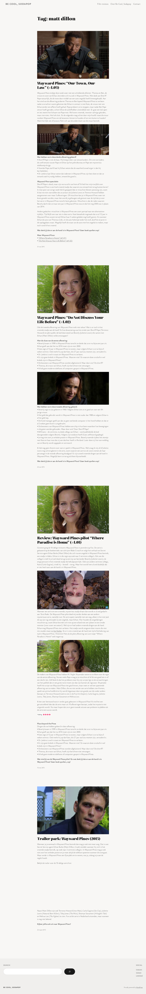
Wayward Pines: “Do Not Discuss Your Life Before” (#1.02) (70, 319)
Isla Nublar (57, 631)
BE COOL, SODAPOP (18, 3)
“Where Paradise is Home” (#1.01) (52, 238)
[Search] (69, 971)
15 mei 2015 (41, 768)
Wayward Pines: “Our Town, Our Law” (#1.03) (66, 85)
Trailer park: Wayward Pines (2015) (68, 838)
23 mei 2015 (41, 467)
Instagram (139, 969)
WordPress (139, 987)
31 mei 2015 (41, 247)
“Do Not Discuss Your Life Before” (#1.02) (55, 240)
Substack (138, 972)
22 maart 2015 (41, 930)
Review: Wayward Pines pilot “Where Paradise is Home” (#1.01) (70, 540)
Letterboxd (139, 975)
